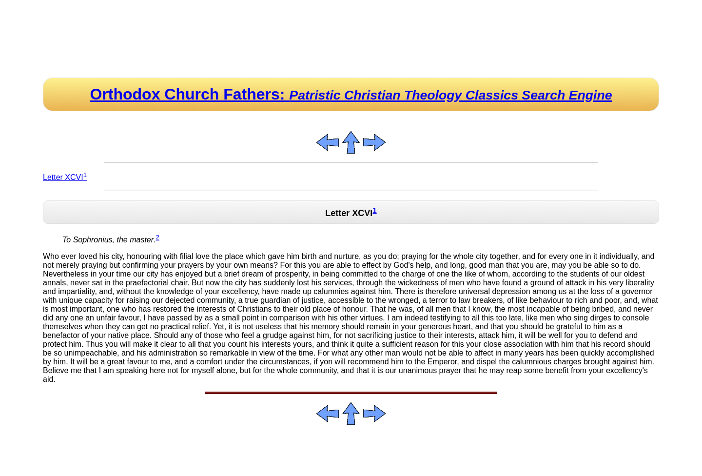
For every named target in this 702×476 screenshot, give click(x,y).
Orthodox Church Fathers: (351, 94)
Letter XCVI (65, 177)
